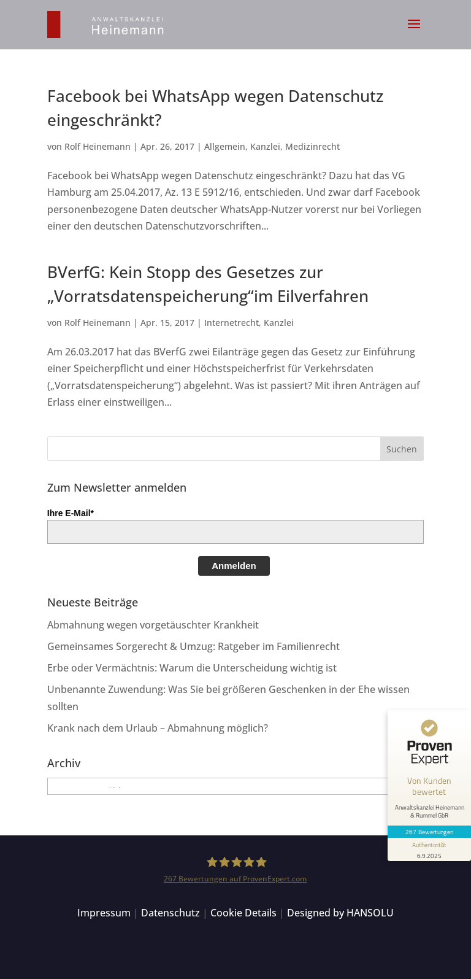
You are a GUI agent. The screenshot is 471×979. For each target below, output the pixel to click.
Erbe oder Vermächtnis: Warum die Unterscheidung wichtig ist (192, 668)
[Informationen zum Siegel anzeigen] (429, 849)
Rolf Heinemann (97, 146)
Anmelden (234, 565)
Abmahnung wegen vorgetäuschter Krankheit (153, 625)
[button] (414, 32)
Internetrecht (231, 322)
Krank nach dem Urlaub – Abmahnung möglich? (157, 728)
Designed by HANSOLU (340, 912)
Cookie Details (243, 912)
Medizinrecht (312, 146)
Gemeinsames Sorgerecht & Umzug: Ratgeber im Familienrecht (193, 646)
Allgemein (224, 146)
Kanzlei (265, 146)
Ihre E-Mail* (70, 513)
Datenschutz (170, 912)
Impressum (104, 912)
